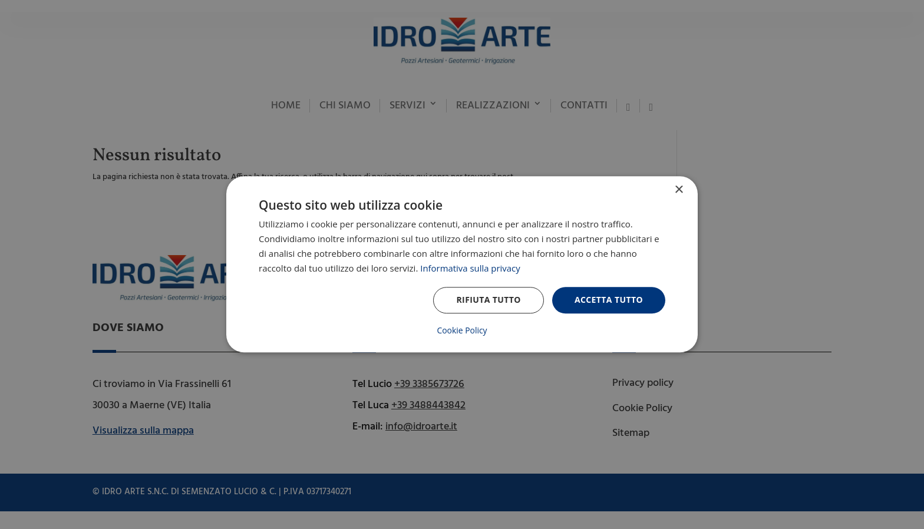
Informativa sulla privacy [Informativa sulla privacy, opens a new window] (470, 268)
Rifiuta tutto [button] (488, 300)
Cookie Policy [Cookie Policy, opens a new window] (462, 331)
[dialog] (462, 264)
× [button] (678, 190)
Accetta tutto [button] (609, 300)
